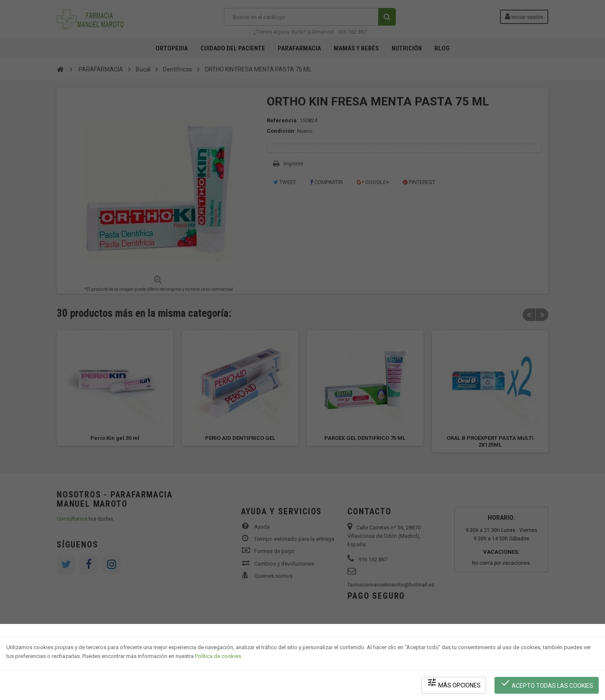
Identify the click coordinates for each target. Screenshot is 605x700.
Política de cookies (218, 656)
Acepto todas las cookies (546, 683)
